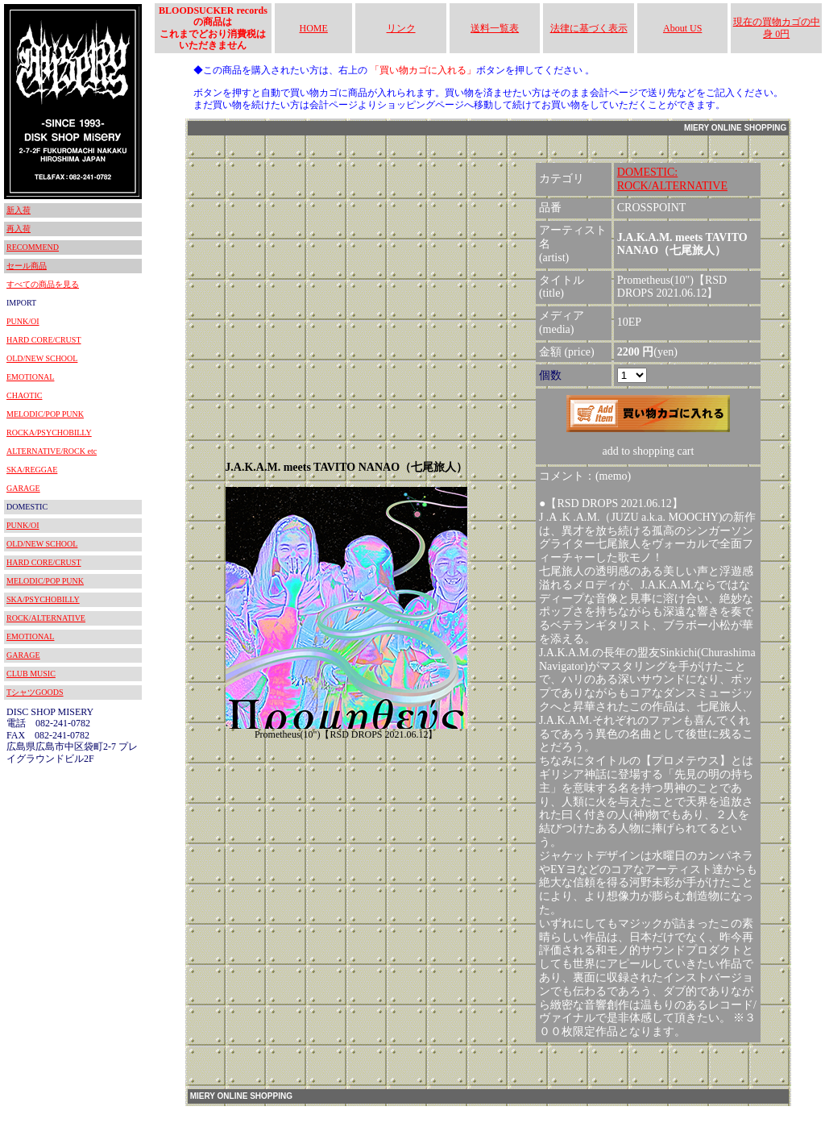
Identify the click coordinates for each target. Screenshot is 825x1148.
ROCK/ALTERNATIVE (45, 618)
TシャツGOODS (35, 692)
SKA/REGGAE (31, 469)
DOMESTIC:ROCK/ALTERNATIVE (672, 179)
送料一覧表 (495, 28)
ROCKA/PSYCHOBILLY (49, 432)
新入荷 (18, 210)
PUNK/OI (22, 321)
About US (682, 28)
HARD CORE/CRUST (43, 339)
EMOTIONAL (30, 376)
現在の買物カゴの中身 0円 (776, 27)
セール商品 (26, 265)
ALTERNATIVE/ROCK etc (51, 451)
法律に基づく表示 (589, 28)
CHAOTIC (24, 395)
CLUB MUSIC (31, 673)
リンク (401, 28)
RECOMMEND (32, 247)
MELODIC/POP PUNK (45, 414)
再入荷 (18, 228)
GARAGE (23, 488)
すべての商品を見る (42, 284)
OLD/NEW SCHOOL (41, 358)
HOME (314, 28)
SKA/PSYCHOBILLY (43, 599)
